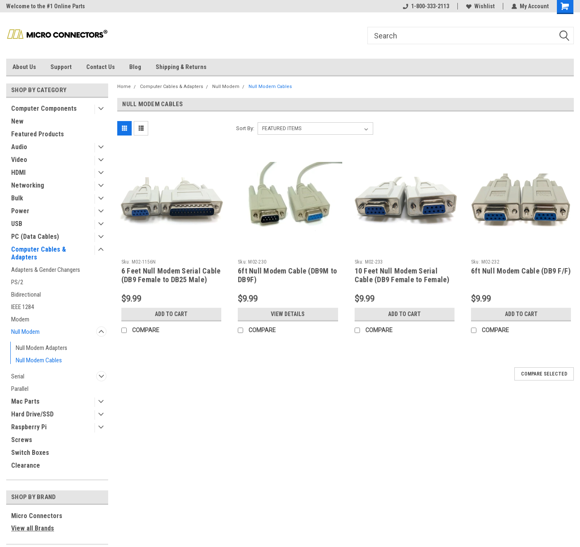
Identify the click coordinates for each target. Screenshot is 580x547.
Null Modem (25, 331)
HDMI (18, 172)
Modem (20, 319)
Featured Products (37, 134)
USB (16, 224)
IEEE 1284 (22, 307)
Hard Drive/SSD (32, 414)
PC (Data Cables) (35, 236)
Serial (17, 376)
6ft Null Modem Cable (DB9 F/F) (521, 270)
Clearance (25, 465)
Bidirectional (26, 294)
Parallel (19, 388)
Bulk (17, 198)
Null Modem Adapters (41, 348)
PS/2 (17, 282)
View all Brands (32, 528)
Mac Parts (25, 401)
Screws (21, 440)
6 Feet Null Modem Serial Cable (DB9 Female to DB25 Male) (171, 275)
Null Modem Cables (39, 360)
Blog (135, 67)
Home (124, 86)
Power (20, 211)
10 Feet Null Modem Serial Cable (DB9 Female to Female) (402, 275)
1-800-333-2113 (426, 6)
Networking (27, 185)
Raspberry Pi (29, 427)
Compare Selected (544, 374)
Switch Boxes (30, 453)
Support (61, 67)
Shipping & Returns (181, 67)
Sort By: (245, 128)
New (17, 121)
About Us (24, 67)
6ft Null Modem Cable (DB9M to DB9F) (287, 275)
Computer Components (44, 108)
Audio (19, 147)
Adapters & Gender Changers (45, 270)
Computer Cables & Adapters (38, 253)
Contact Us (100, 67)
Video (19, 160)
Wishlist (480, 6)
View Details (288, 314)
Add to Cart (171, 314)
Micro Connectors (36, 516)
